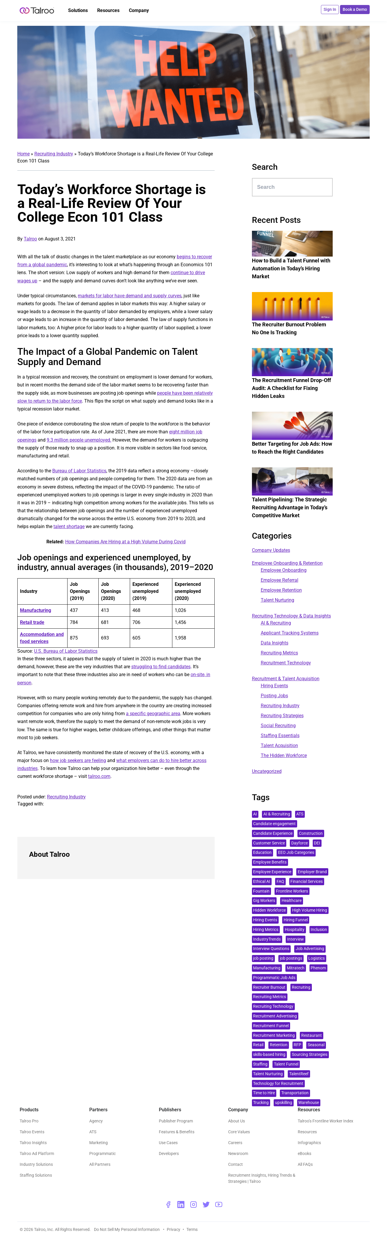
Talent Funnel (286, 1064)
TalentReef (299, 1073)
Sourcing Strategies (309, 1054)
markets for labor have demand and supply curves (129, 295)
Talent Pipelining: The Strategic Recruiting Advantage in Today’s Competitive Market (289, 507)
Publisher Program (176, 1121)
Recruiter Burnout (269, 987)
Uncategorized (267, 771)
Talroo (30, 239)
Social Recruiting (278, 725)
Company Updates (271, 550)
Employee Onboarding (284, 570)
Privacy (173, 1229)
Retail (258, 1044)
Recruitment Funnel (271, 1025)
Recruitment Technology (286, 663)
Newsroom (238, 1153)
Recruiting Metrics (279, 653)
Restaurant (311, 1035)
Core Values (239, 1131)
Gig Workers (264, 900)
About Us (236, 1121)
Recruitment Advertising (275, 1016)
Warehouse (308, 1102)
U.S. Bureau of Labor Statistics (65, 651)
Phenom (318, 968)
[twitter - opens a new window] (206, 1204)
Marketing (98, 1142)
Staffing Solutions (36, 1175)
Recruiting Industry (53, 154)
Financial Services (306, 881)
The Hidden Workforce (284, 755)
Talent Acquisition (279, 745)
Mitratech (295, 968)
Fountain (261, 891)
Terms (192, 1229)
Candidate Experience (272, 833)
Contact (235, 1164)
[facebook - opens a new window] (168, 1204)
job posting (263, 958)
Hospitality (294, 929)
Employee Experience (272, 871)
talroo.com (99, 776)
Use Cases (168, 1142)
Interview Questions (271, 948)
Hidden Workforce (269, 910)
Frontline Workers (292, 891)
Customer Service (269, 843)
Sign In (330, 9)
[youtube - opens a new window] (218, 1204)
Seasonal (316, 1044)
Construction (311, 833)
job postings (291, 958)
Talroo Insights (33, 1142)
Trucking (261, 1102)
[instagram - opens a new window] (193, 1204)
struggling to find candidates (161, 666)
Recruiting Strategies (282, 715)
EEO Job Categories (296, 852)
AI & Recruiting (276, 623)
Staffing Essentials (280, 735)
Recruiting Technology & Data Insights (291, 616)
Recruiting (301, 987)
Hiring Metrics (265, 929)
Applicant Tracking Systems (290, 633)
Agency (96, 1121)
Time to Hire (264, 1092)
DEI (317, 843)
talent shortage (69, 526)
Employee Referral (279, 580)
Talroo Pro (29, 1121)
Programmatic (102, 1153)
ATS (299, 814)
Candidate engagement (274, 823)
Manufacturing (266, 968)
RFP (297, 1044)
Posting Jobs (274, 695)
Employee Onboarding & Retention (287, 563)
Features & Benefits (176, 1131)
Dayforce (299, 843)
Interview (295, 939)
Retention (278, 1044)
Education (262, 852)
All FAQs (305, 1164)
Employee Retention (281, 590)
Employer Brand (312, 871)
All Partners (99, 1164)
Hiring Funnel (296, 919)
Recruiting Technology (273, 1006)
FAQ (280, 881)
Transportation (295, 1092)
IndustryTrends (267, 939)
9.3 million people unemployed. (79, 440)
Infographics (309, 1142)
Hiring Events (274, 685)
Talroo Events (32, 1131)
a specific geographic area (153, 713)
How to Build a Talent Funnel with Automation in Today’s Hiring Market (291, 268)
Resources (307, 1131)
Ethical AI (261, 881)
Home (23, 154)
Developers (169, 1153)
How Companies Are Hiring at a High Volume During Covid (125, 541)
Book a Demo (355, 9)
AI (255, 814)
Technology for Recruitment (278, 1083)
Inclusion (319, 929)
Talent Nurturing (277, 600)
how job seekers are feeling (78, 760)
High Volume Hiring (309, 910)
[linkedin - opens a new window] (180, 1204)
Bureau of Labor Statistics (79, 471)
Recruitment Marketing (274, 1035)
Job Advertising (310, 948)
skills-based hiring (269, 1054)
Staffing (260, 1064)
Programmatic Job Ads (274, 977)
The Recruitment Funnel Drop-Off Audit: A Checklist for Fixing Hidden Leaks (291, 388)
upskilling (283, 1102)
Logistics (316, 958)
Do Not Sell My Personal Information (127, 1229)
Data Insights (274, 643)
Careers (235, 1142)
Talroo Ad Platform (37, 1153)
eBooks (304, 1153)
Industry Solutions (36, 1164)
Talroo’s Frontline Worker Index (325, 1121)
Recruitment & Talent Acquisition (285, 678)
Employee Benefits (270, 862)
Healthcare (292, 900)
